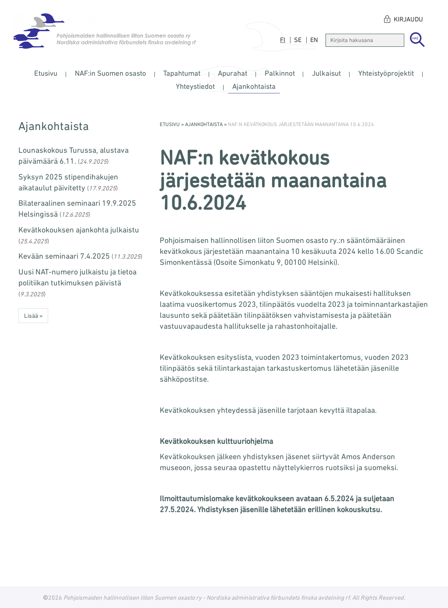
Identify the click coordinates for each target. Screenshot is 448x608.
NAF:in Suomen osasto (110, 73)
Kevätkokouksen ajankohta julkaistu (78, 229)
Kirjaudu (408, 19)
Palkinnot (280, 73)
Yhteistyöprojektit (386, 73)
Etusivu (45, 73)
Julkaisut (326, 73)
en (314, 39)
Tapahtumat (181, 73)
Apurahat (232, 73)
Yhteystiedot (195, 86)
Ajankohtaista (254, 86)
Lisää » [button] (33, 315)
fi (282, 39)
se (297, 39)
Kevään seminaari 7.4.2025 (64, 255)
